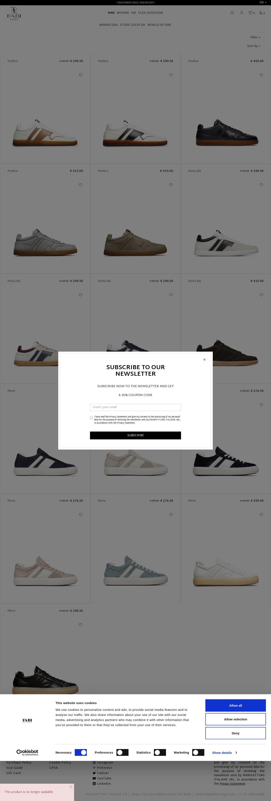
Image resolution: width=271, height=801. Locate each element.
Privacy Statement (118, 417)
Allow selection (235, 759)
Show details (222, 792)
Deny (236, 773)
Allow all (235, 745)
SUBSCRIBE (135, 435)
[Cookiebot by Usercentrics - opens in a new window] (27, 793)
